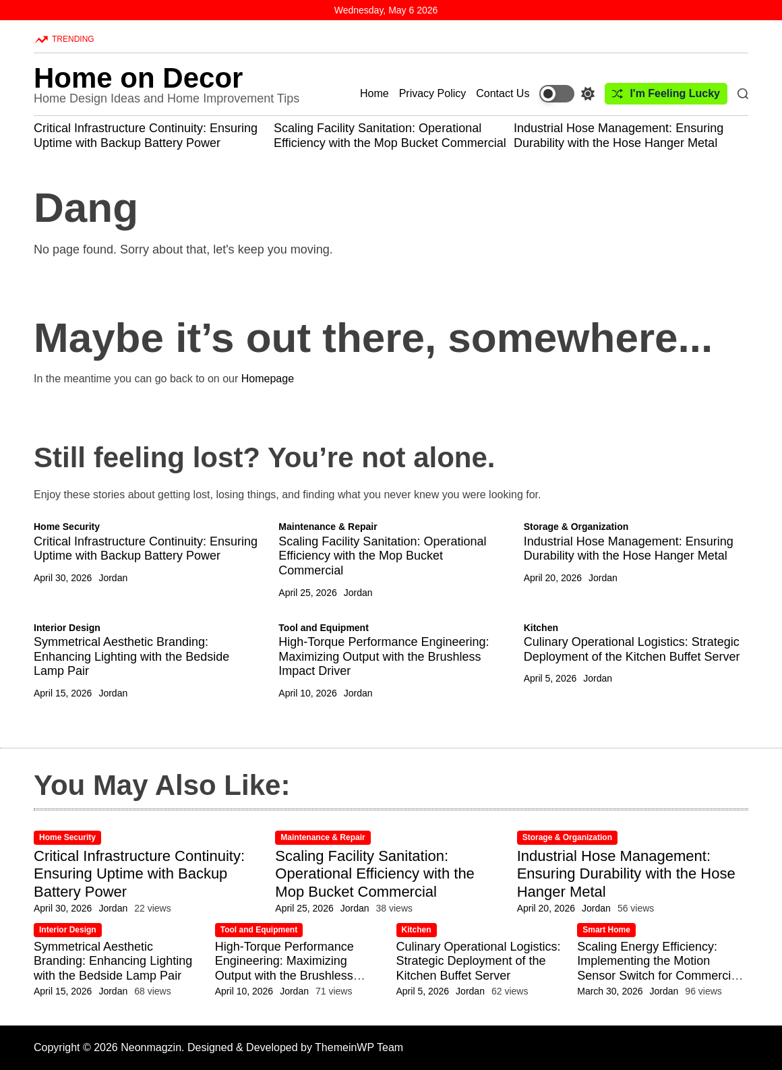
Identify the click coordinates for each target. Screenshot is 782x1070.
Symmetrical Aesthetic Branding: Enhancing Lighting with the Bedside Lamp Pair (131, 656)
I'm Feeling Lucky (666, 93)
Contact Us (502, 93)
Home (374, 93)
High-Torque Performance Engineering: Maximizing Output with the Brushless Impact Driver (383, 656)
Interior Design (67, 627)
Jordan (112, 577)
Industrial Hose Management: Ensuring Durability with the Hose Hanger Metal (618, 135)
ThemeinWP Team (359, 1047)
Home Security (67, 526)
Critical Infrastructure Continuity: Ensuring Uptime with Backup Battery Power (146, 135)
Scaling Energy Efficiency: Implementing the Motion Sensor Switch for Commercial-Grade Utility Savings (660, 968)
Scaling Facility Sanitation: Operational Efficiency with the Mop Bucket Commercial (390, 135)
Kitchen (541, 627)
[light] (567, 93)
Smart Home (606, 929)
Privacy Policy (433, 93)
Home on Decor (138, 78)
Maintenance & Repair (327, 526)
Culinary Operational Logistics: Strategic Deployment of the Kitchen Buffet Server (632, 649)
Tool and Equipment (323, 627)
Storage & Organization (576, 526)
